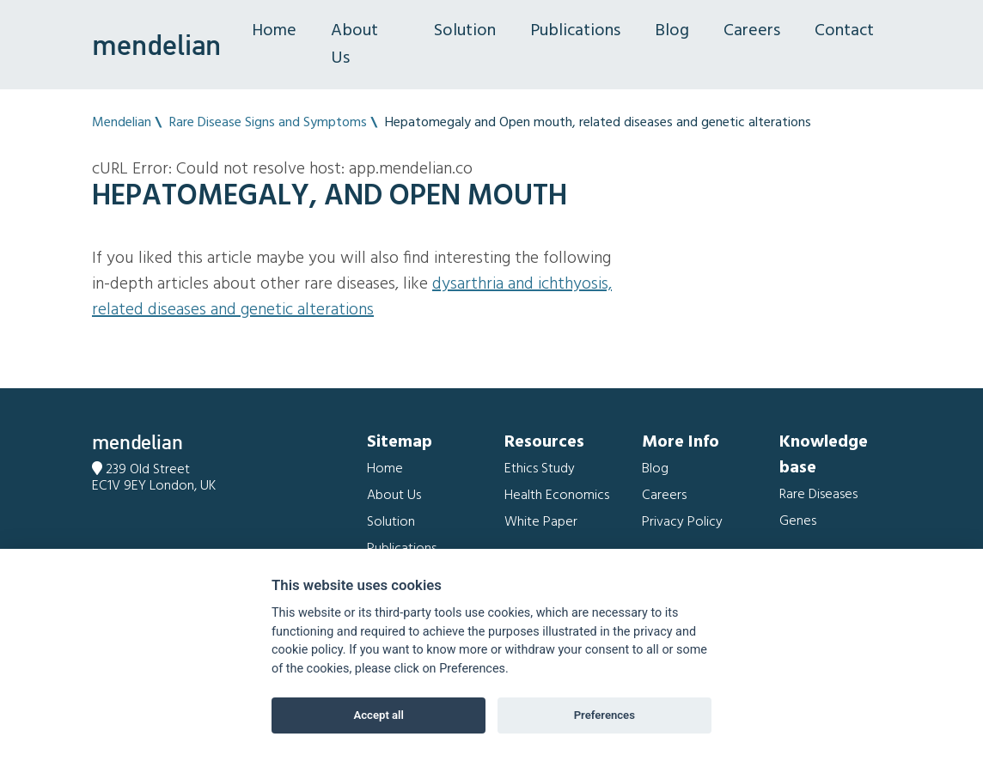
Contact (844, 31)
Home (274, 31)
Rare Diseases (818, 495)
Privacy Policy (682, 522)
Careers (752, 31)
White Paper (540, 522)
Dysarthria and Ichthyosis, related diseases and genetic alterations (352, 297)
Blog (672, 31)
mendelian (156, 44)
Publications (575, 31)
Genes (797, 521)
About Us (354, 44)
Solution (465, 31)
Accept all (379, 715)
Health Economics (556, 495)
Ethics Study (539, 469)
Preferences (604, 715)
